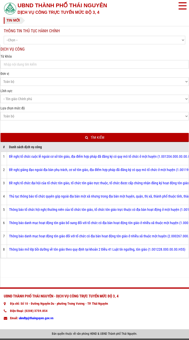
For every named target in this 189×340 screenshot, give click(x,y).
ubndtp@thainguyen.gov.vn (36, 318)
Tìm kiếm (94, 137)
